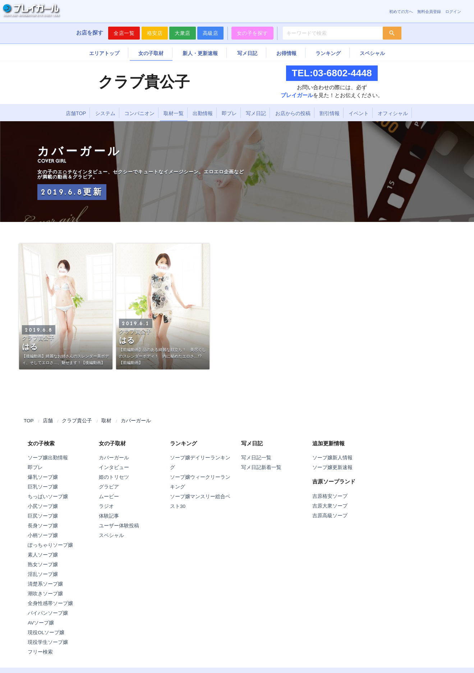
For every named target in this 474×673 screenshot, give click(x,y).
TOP (29, 420)
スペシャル (372, 53)
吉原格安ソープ (330, 496)
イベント (359, 113)
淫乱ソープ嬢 (43, 574)
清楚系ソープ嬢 (45, 584)
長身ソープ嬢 (43, 525)
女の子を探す (252, 33)
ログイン (453, 11)
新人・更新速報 (200, 53)
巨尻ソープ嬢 (43, 516)
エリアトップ (104, 53)
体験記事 (109, 516)
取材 (106, 420)
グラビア (109, 487)
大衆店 (182, 33)
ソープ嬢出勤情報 (48, 457)
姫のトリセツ (114, 477)
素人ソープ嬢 (43, 555)
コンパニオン (139, 113)
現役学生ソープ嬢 (48, 642)
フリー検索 (40, 652)
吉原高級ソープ (330, 515)
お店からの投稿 (292, 113)
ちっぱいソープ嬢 (48, 496)
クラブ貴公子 (77, 420)
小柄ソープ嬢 (43, 535)
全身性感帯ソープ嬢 (50, 603)
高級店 (210, 33)
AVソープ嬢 (41, 623)
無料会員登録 (429, 11)
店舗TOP (76, 113)
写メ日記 (247, 53)
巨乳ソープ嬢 (43, 487)
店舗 (48, 420)
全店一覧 (124, 33)
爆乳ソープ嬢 (43, 477)
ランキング (328, 53)
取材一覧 (174, 113)
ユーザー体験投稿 (119, 525)
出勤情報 (203, 113)
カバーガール (136, 420)
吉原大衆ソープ (330, 506)
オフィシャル (393, 113)
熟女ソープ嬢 (43, 564)
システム (105, 113)
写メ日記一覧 (256, 457)
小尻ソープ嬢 (43, 506)
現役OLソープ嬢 (46, 632)
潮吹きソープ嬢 (45, 593)
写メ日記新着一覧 (261, 467)
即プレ (229, 113)
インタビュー (114, 467)
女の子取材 (151, 53)
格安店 (155, 33)
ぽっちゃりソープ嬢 (50, 545)
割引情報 (329, 113)
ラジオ (106, 506)
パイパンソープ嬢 (48, 613)
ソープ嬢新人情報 (332, 457)
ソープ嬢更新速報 (332, 467)
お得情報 (286, 53)
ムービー (109, 496)
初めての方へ (401, 11)
